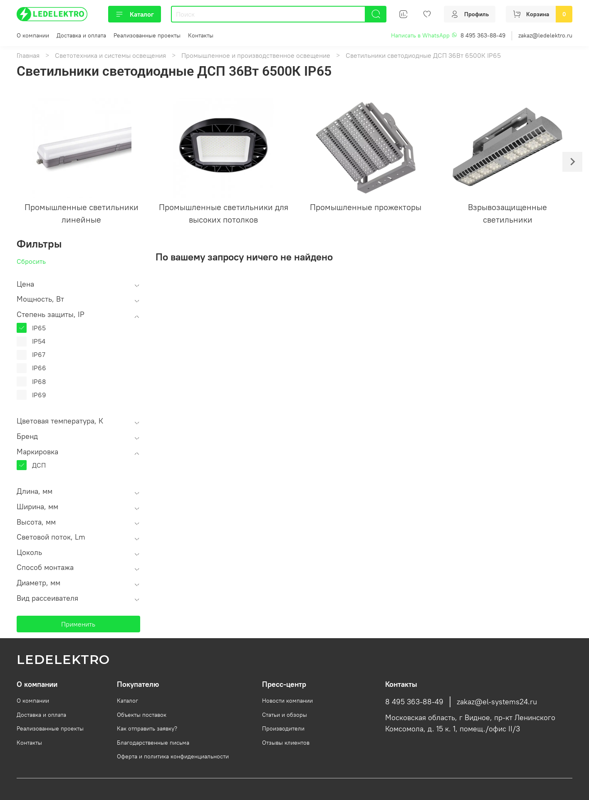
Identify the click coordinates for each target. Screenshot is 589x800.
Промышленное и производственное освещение (255, 55)
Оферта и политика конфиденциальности (173, 756)
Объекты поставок (141, 714)
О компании (33, 35)
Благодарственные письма (153, 742)
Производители (283, 728)
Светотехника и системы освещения (110, 55)
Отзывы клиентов (285, 742)
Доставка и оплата (81, 35)
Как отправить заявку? (147, 728)
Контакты (200, 35)
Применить (78, 624)
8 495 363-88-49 (482, 35)
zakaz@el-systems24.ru (497, 701)
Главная (28, 55)
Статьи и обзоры (284, 714)
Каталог (134, 14)
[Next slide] (572, 162)
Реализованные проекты (147, 35)
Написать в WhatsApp (424, 35)
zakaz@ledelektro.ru (545, 35)
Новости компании (287, 700)
